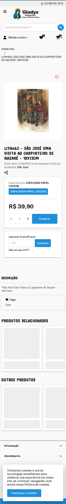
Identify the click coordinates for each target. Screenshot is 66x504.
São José (22, 167)
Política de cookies (36, 484)
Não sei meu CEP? (19, 250)
